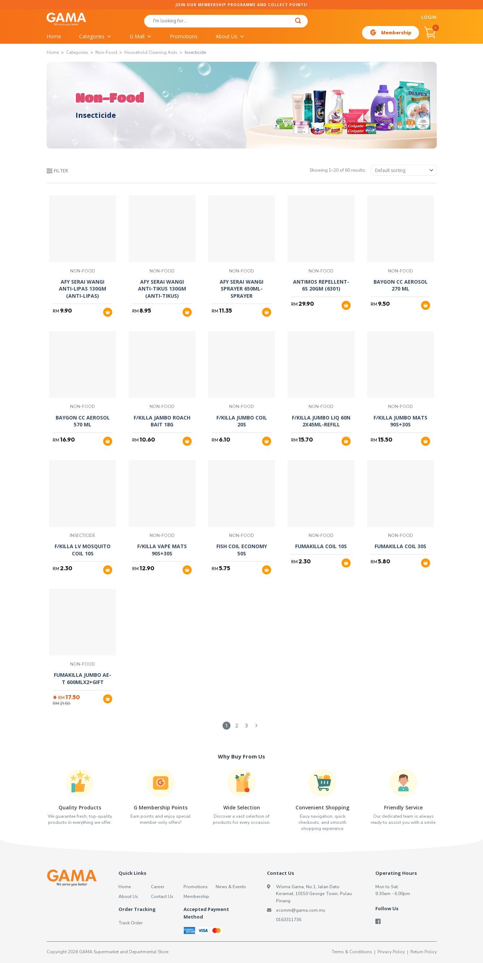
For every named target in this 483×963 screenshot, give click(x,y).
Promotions (184, 36)
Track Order (130, 923)
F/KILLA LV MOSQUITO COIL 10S (83, 550)
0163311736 (288, 920)
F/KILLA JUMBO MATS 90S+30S (400, 421)
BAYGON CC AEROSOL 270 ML (401, 285)
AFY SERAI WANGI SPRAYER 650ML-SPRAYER (241, 288)
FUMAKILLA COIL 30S (400, 546)
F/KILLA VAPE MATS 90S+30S (162, 550)
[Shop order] (404, 170)
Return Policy (423, 952)
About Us (230, 36)
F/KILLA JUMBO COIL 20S (241, 421)
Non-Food (106, 52)
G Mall (141, 36)
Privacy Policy (391, 952)
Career (157, 887)
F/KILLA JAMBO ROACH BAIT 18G (162, 421)
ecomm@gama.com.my (300, 910)
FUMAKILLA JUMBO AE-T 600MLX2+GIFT (82, 678)
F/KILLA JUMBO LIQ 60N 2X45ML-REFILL (321, 421)
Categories (95, 36)
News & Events (231, 887)
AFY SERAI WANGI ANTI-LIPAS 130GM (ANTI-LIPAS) (82, 288)
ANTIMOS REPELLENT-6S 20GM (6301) (321, 285)
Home (54, 36)
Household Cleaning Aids (150, 52)
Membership (396, 32)
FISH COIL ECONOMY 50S (241, 550)
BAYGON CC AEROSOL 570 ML (83, 421)
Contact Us (162, 896)
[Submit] (298, 21)
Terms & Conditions (352, 952)
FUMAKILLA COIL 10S (321, 546)
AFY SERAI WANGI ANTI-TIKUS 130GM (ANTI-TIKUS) (162, 288)
